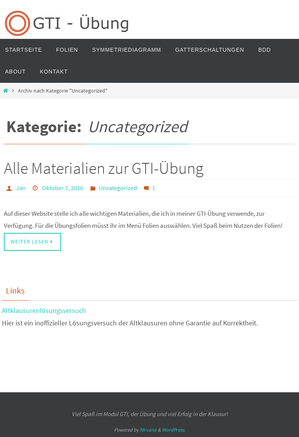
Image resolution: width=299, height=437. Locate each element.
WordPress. (173, 430)
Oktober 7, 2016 (62, 188)
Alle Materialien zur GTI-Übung (103, 168)
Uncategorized (118, 188)
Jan (21, 188)
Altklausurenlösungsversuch (44, 310)
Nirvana (148, 430)
